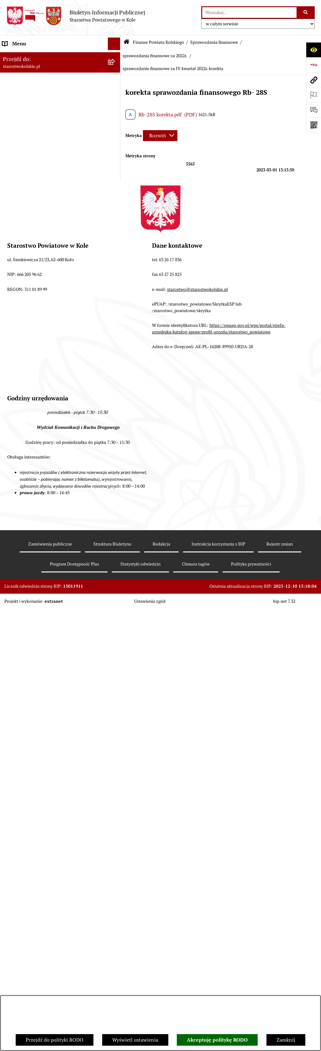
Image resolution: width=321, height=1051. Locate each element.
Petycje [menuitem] (11, 980)
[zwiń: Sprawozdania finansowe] (115, 221)
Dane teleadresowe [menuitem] (24, 81)
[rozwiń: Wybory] (115, 126)
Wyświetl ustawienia (135, 1040)
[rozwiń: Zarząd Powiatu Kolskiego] (115, 151)
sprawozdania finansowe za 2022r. (155, 55)
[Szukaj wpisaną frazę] (306, 12)
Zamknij (285, 1040)
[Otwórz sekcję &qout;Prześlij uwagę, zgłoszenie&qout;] (313, 109)
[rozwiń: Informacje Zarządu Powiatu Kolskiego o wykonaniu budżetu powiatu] (115, 718)
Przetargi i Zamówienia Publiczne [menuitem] (40, 787)
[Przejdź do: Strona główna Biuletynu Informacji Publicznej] (126, 42)
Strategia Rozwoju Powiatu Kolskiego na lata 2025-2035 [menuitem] (52, 110)
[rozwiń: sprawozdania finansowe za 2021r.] (115, 644)
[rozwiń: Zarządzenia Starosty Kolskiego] (115, 910)
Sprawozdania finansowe (214, 42)
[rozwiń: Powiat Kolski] (115, 94)
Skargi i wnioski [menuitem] (20, 935)
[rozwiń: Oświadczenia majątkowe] (115, 898)
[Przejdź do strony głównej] (75, 16)
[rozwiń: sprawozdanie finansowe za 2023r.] (115, 271)
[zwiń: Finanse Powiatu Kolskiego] (115, 164)
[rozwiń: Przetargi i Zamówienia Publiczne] (115, 788)
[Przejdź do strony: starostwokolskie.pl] (313, 79)
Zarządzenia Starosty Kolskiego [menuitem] (37, 910)
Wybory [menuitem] (11, 126)
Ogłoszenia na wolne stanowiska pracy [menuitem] (46, 885)
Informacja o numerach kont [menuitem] (34, 775)
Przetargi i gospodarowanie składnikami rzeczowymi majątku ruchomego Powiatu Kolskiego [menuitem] (48, 865)
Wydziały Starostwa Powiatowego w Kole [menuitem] (48, 845)
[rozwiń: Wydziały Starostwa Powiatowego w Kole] (115, 845)
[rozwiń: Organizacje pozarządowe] (115, 800)
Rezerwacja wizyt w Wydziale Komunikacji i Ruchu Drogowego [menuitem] (51, 829)
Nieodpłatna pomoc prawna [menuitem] (34, 922)
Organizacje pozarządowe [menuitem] (31, 800)
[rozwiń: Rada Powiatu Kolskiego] (115, 139)
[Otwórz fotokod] (313, 124)
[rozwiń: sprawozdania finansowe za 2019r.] (115, 677)
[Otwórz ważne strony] (313, 94)
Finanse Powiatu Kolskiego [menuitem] (33, 163)
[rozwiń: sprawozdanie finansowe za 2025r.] (115, 237)
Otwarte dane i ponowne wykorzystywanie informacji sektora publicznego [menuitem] (50, 964)
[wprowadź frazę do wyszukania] (249, 12)
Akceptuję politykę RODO (217, 1040)
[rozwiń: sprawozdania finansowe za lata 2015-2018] (115, 694)
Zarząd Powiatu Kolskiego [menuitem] (31, 151)
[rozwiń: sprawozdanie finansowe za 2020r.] (115, 661)
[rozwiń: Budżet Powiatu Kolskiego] (115, 742)
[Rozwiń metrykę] (160, 135)
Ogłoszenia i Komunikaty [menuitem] (31, 68)
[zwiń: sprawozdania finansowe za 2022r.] (115, 287)
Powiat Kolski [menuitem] (18, 93)
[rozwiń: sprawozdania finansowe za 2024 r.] (115, 254)
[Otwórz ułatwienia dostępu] (313, 49)
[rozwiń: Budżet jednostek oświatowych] (115, 758)
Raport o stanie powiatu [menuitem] (29, 812)
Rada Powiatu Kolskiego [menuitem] (29, 138)
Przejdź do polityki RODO (54, 1040)
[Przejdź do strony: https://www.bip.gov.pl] (313, 64)
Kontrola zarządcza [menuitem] (24, 992)
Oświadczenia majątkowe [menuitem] (31, 897)
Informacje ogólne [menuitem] (23, 56)
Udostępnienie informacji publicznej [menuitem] (44, 947)
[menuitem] (60, 180)
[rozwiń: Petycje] (115, 980)
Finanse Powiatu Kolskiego (158, 42)
